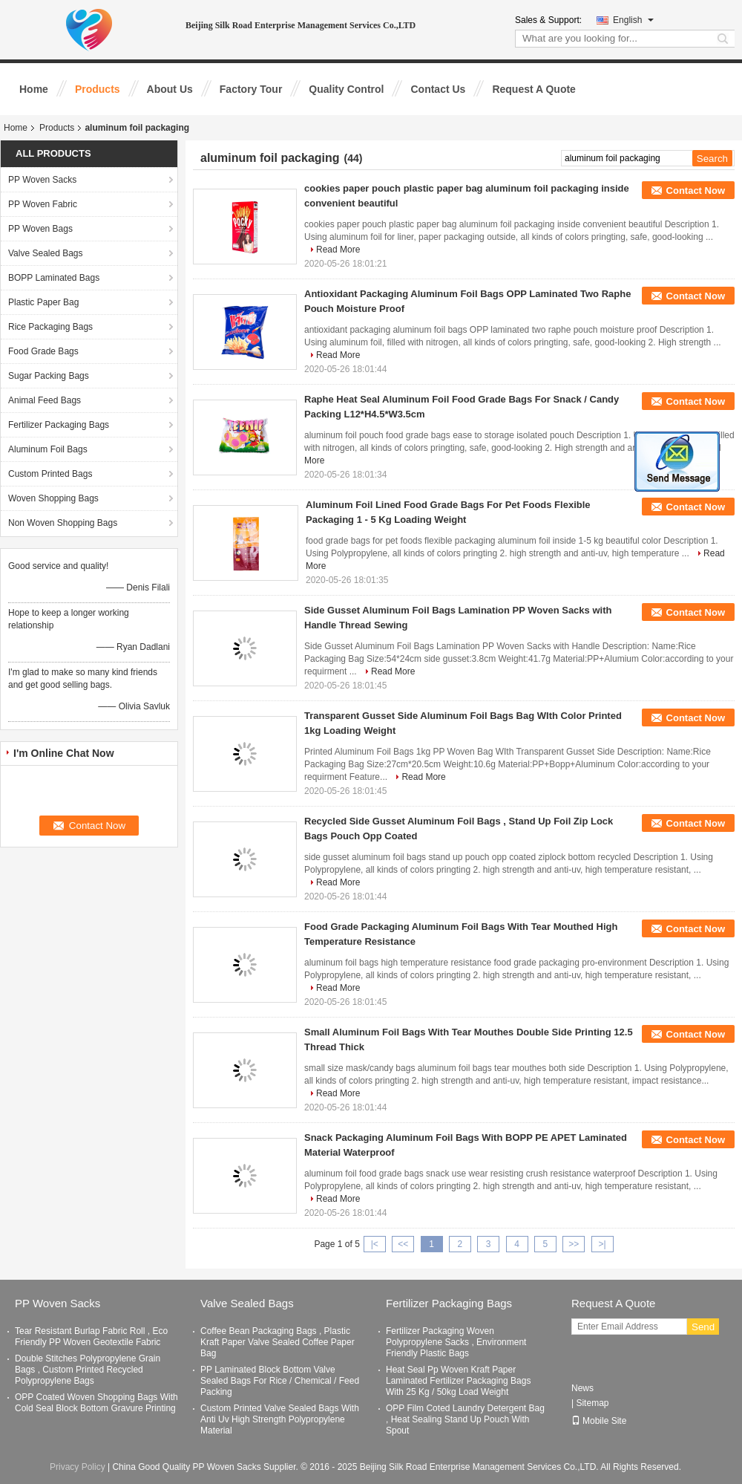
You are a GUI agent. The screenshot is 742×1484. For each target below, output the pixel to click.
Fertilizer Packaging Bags (58, 425)
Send (703, 1326)
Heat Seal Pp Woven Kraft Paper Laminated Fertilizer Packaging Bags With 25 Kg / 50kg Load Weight (458, 1380)
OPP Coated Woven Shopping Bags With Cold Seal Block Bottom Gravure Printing (96, 1402)
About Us (170, 89)
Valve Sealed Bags (45, 253)
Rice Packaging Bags (50, 327)
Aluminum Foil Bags (48, 449)
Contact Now (695, 190)
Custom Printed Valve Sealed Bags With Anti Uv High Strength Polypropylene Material (279, 1419)
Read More (338, 249)
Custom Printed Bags (50, 474)
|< (374, 1244)
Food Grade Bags (43, 351)
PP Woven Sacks (42, 180)
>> (573, 1244)
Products (97, 89)
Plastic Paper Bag (43, 302)
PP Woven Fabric (42, 204)
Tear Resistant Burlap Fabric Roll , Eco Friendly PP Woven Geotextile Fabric (91, 1336)
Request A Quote (534, 89)
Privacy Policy (77, 1467)
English (633, 20)
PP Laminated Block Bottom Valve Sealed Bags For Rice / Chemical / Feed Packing (279, 1380)
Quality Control (346, 89)
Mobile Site (598, 1421)
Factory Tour (251, 89)
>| (602, 1244)
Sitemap (592, 1403)
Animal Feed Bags (44, 400)
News (582, 1388)
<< (403, 1244)
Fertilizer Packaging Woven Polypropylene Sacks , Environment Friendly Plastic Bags (456, 1342)
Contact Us (437, 89)
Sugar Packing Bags (48, 376)
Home (33, 89)
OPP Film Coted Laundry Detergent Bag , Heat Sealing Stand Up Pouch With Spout (465, 1419)
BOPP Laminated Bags (53, 278)
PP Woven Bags (40, 229)
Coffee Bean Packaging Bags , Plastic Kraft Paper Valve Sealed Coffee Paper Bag (277, 1342)
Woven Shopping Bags (53, 498)
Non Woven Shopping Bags (62, 523)
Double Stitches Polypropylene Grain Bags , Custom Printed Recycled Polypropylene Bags (87, 1369)
